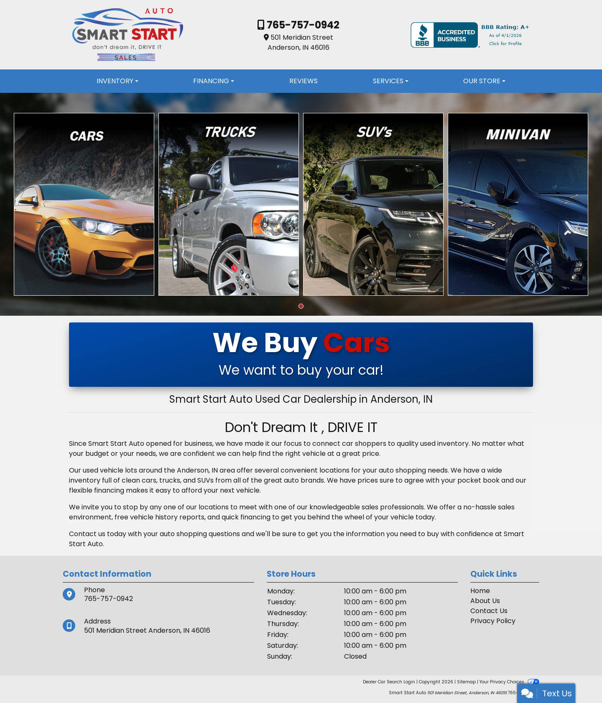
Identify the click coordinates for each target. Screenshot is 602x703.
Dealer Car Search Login (389, 682)
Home (480, 591)
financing (255, 517)
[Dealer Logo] (127, 34)
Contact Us (489, 611)
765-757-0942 (302, 25)
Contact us (87, 534)
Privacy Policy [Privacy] (492, 621)
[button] (301, 306)
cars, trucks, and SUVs (178, 480)
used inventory (444, 443)
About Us (485, 601)
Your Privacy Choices (509, 682)
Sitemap (466, 682)
